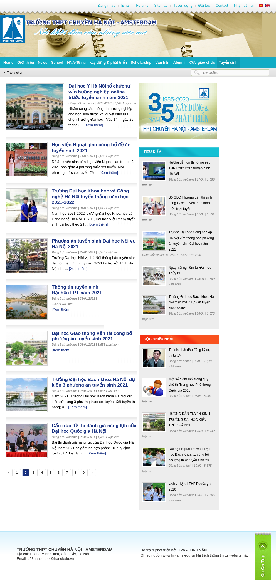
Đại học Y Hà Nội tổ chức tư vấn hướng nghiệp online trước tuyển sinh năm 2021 (99, 91)
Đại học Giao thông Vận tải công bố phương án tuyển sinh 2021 (92, 336)
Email (125, 5)
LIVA (181, 550)
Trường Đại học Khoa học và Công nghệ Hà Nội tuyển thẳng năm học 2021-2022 (90, 196)
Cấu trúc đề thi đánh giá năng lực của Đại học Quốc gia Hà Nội (94, 428)
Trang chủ (14, 72)
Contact (222, 5)
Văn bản (162, 62)
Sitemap (160, 5)
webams (189, 179)
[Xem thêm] (94, 125)
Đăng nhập (106, 5)
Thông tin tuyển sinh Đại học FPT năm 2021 (77, 290)
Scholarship (141, 62)
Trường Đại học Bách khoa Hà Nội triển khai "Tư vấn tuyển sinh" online (191, 302)
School (57, 62)
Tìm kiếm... (211, 73)
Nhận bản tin (244, 5)
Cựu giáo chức (202, 62)
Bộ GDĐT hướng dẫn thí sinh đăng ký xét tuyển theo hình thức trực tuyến (190, 203)
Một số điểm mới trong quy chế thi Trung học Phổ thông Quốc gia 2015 (190, 384)
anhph (187, 361)
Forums (142, 5)
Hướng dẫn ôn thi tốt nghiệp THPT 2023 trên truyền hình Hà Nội (189, 168)
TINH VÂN (198, 550)
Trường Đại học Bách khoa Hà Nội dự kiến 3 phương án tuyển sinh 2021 (93, 382)
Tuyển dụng (183, 5)
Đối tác (204, 5)
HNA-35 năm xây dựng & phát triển (97, 62)
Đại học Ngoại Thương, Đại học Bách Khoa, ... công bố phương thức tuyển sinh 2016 (190, 454)
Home (8, 62)
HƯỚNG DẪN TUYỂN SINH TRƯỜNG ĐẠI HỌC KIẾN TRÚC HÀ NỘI (189, 419)
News (42, 62)
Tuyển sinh (228, 62)
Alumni (179, 62)
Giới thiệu (25, 62)
